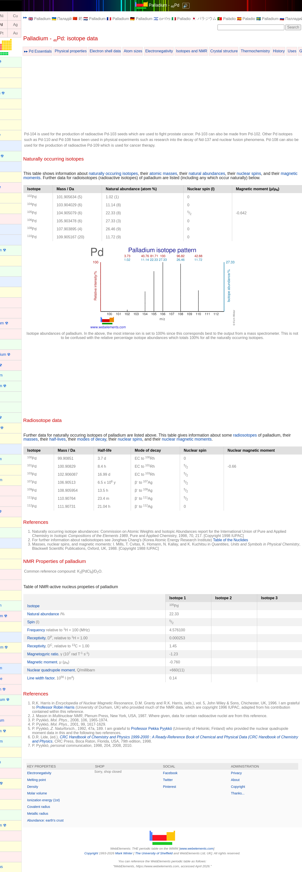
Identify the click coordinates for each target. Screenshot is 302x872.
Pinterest (179, 787)
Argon (8, 114)
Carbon (9, 260)
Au (36, 33)
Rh (8, 25)
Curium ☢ (11, 344)
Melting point (57, 780)
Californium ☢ (15, 250)
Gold (7, 490)
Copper (9, 333)
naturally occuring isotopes (134, 173)
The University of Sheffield (165, 853)
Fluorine (10, 438)
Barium (9, 145)
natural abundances (227, 173)
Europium (11, 407)
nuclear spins (269, 173)
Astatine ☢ (12, 135)
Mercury (10, 710)
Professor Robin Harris (96, 707)
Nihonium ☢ (13, 783)
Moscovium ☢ (15, 731)
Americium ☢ (14, 93)
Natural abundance (64, 614)
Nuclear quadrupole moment (72, 670)
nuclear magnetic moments (217, 439)
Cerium (9, 271)
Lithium (9, 637)
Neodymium (13, 741)
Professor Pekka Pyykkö (172, 729)
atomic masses (184, 173)
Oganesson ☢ (15, 825)
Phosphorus (13, 867)
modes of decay (121, 439)
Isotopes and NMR (212, 51)
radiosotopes (266, 435)
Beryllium (11, 166)
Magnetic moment (63, 662)
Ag (36, 25)
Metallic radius (58, 813)
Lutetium (10, 658)
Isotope (54, 606)
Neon (7, 752)
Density (53, 787)
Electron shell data (126, 51)
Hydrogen (11, 543)
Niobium (10, 793)
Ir (9, 33)
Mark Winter (134, 853)
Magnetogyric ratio (63, 654)
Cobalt (8, 312)
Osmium (10, 835)
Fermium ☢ (13, 417)
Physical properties (91, 51)
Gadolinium (12, 459)
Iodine (8, 564)
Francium (11, 448)
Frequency (57, 630)
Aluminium (12, 72)
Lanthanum (12, 605)
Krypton (9, 595)
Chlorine (10, 291)
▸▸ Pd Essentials (58, 51)
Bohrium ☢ (12, 187)
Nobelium (11, 814)
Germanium (13, 480)
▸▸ (46, 17)
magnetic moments (61, 177)
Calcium (10, 239)
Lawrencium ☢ (15, 616)
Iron (6, 584)
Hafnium (10, 501)
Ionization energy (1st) (64, 800)
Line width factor (61, 678)
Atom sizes (153, 51)
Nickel (8, 773)
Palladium (11, 856)
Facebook (180, 773)
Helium (9, 522)
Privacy (241, 773)
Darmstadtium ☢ (17, 354)
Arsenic (9, 124)
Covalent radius (59, 807)
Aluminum (11, 82)
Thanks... (243, 793)
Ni (22, 16)
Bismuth (10, 176)
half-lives (87, 439)
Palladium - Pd (174, 5)
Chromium (12, 302)
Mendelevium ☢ (16, 700)
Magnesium (13, 668)
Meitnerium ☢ (14, 689)
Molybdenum (14, 720)
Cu (36, 16)
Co (8, 16)
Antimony (11, 103)
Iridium (9, 574)
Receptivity (57, 638)
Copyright (243, 787)
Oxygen (9, 846)
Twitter (178, 780)
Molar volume (58, 793)
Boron (8, 197)
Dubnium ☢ (13, 365)
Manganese (13, 679)
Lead (7, 626)
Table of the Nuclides (251, 540)
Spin (51, 622)
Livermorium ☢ (15, 647)
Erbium (9, 396)
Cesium (9, 281)
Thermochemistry (276, 51)
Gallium (9, 469)
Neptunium (12, 762)
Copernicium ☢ (16, 323)
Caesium (10, 229)
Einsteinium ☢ (15, 386)
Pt (22, 33)
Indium (9, 553)
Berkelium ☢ (14, 156)
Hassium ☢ (12, 511)
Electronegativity (180, 51)
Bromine (10, 208)
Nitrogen (10, 804)
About (240, 780)
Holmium (10, 532)
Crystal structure (244, 51)
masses (60, 439)
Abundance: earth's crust (66, 820)
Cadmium (11, 218)
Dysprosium (13, 375)
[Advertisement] (172, 95)
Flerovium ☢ (13, 428)
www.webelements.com (207, 848)
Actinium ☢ (12, 62)
